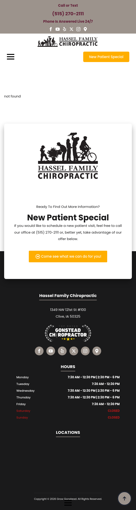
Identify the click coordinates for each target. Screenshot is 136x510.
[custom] (64, 29)
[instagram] (78, 29)
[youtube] (58, 29)
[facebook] (51, 29)
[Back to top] (124, 498)
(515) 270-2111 (68, 13)
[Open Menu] (10, 56)
